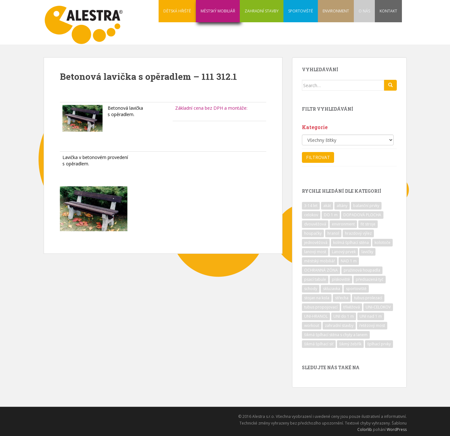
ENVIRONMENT (336, 11)
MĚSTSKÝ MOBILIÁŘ (218, 11)
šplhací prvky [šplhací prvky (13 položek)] (379, 344)
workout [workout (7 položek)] (311, 325)
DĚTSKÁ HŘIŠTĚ (177, 11)
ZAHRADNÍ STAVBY (262, 11)
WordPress (397, 429)
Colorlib (364, 429)
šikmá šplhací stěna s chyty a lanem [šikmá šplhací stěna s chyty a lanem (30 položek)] (336, 334)
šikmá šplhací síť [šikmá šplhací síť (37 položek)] (318, 344)
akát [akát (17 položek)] (327, 205)
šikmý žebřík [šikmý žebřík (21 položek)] (350, 344)
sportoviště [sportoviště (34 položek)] (356, 288)
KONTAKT (388, 11)
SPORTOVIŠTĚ (300, 11)
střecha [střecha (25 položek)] (341, 298)
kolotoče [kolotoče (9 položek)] (382, 242)
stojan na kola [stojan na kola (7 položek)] (316, 298)
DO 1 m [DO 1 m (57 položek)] (331, 215)
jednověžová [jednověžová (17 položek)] (315, 242)
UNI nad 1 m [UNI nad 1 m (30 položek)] (371, 316)
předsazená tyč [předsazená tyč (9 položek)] (369, 279)
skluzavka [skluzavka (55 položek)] (331, 288)
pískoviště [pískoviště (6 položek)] (341, 279)
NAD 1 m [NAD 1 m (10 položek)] (349, 261)
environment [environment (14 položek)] (343, 224)
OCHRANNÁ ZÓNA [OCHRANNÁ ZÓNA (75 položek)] (321, 270)
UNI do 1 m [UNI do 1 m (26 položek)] (343, 316)
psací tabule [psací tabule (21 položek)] (315, 279)
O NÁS (364, 11)
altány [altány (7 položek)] (342, 205)
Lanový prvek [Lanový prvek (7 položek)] (344, 251)
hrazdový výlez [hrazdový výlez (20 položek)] (358, 233)
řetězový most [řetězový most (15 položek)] (372, 325)
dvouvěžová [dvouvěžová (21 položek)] (315, 224)
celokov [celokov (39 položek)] (311, 215)
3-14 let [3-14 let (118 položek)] (311, 205)
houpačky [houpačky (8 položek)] (313, 233)
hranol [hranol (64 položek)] (333, 233)
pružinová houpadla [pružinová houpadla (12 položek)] (362, 270)
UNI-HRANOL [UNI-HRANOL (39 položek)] (316, 316)
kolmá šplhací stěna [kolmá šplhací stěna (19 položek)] (351, 242)
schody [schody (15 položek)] (310, 288)
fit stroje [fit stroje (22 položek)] (368, 224)
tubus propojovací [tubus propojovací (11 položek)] (321, 307)
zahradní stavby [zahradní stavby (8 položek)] (339, 325)
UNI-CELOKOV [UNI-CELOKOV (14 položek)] (378, 307)
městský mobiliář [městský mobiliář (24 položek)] (319, 261)
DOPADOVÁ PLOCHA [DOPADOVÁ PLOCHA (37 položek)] (362, 215)
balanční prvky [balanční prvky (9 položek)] (366, 205)
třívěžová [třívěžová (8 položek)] (351, 307)
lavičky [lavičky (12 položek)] (367, 251)
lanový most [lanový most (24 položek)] (315, 251)
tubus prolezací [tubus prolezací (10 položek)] (368, 298)
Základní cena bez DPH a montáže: (211, 108)
